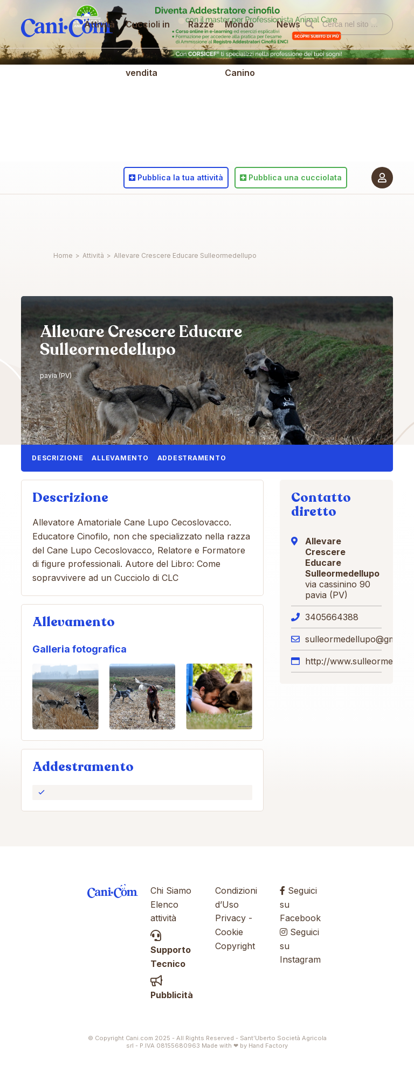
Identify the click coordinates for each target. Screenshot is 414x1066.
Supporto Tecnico (170, 950)
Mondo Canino (240, 242)
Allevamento (120, 458)
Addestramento (191, 458)
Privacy (230, 918)
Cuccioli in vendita (153, 242)
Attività (104, 218)
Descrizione (57, 458)
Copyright (235, 946)
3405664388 (331, 617)
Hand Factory (268, 1045)
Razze (201, 218)
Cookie (229, 932)
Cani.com (67, 218)
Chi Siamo (170, 890)
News (284, 218)
